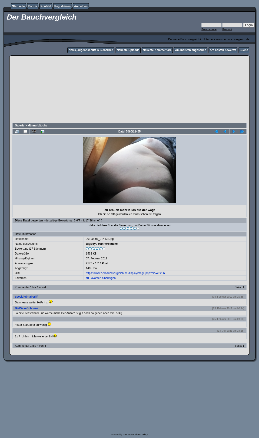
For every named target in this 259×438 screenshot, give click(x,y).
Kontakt (45, 6)
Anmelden (81, 6)
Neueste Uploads (128, 50)
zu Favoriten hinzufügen (101, 278)
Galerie (19, 125)
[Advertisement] (129, 89)
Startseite (18, 6)
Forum (32, 6)
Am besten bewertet (223, 50)
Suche (244, 50)
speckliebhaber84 (26, 296)
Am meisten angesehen (190, 50)
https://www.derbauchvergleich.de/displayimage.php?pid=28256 (125, 273)
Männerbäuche (37, 125)
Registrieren (62, 6)
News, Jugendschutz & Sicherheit (91, 50)
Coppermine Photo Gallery (135, 434)
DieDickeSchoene (26, 308)
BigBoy (91, 243)
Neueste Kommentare (157, 50)
